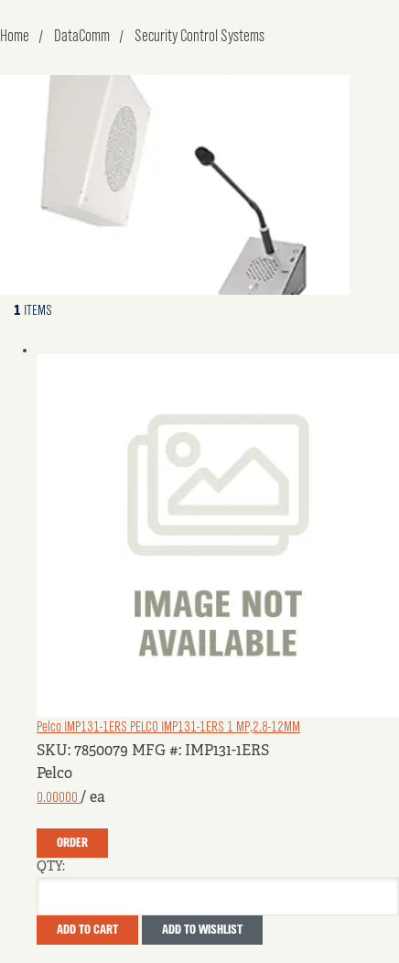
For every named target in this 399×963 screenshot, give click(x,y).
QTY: (51, 866)
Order (72, 843)
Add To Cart (87, 930)
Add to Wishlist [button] (202, 930)
